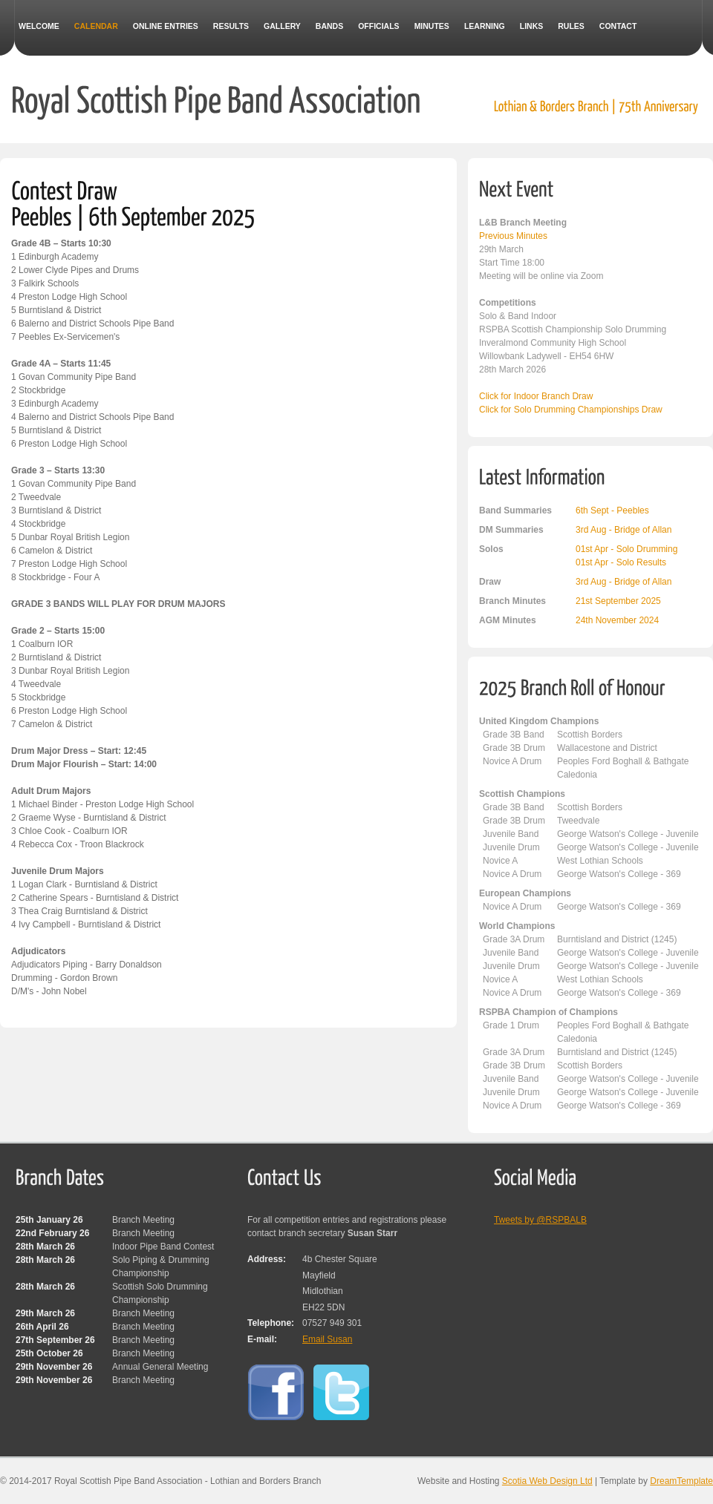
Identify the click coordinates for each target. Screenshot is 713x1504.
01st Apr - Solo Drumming (626, 549)
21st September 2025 (618, 601)
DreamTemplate (681, 1481)
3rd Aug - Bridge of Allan (623, 530)
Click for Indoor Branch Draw (536, 396)
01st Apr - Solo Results (621, 562)
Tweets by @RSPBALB (540, 1220)
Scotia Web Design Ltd (547, 1481)
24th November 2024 (617, 620)
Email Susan (327, 1339)
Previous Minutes (513, 236)
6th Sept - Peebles (612, 510)
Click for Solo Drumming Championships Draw (570, 409)
